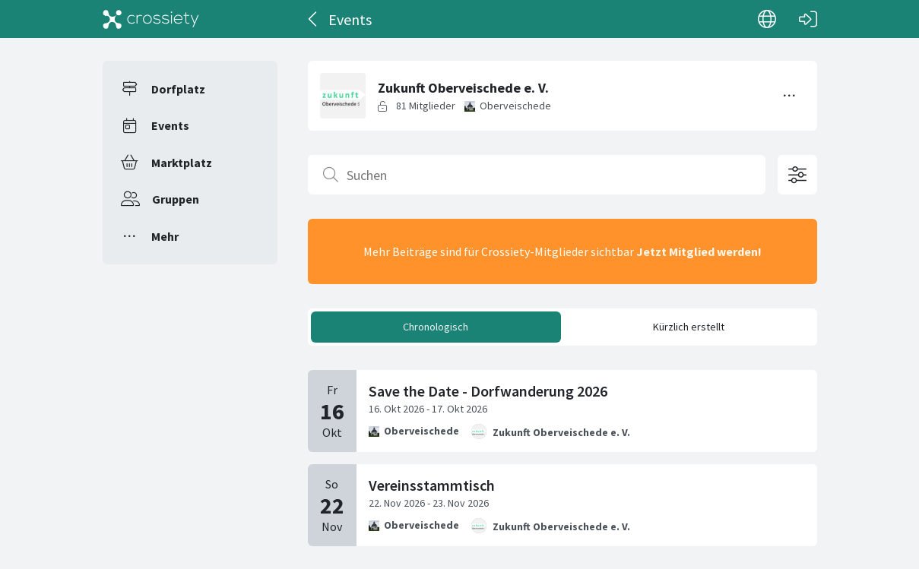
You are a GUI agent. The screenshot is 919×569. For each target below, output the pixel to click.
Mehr (165, 236)
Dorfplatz (178, 88)
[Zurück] (313, 19)
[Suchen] (536, 174)
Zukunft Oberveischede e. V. (561, 432)
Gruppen (175, 199)
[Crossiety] (151, 19)
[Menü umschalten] (790, 96)
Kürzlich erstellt (688, 326)
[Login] (808, 19)
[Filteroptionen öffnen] (797, 174)
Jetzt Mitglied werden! (699, 251)
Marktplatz (181, 162)
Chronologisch (435, 326)
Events (170, 125)
